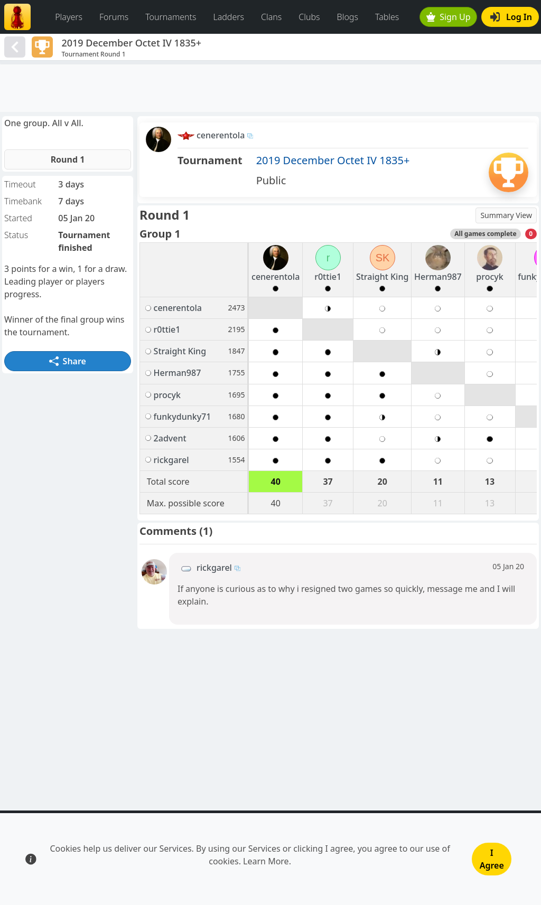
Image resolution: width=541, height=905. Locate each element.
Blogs (347, 17)
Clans (271, 17)
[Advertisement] (270, 88)
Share (67, 361)
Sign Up (448, 17)
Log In (511, 17)
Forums (113, 17)
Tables (387, 17)
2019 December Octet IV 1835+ (333, 160)
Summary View (506, 215)
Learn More (266, 861)
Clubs (309, 17)
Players (68, 17)
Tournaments (170, 17)
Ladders (228, 17)
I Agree (492, 859)
